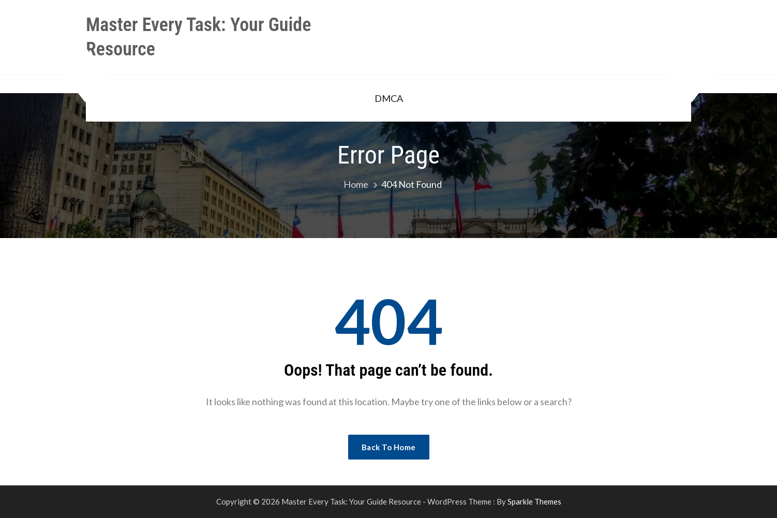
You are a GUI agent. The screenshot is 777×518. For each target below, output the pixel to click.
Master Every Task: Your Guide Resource (198, 37)
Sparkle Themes (534, 501)
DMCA (389, 98)
